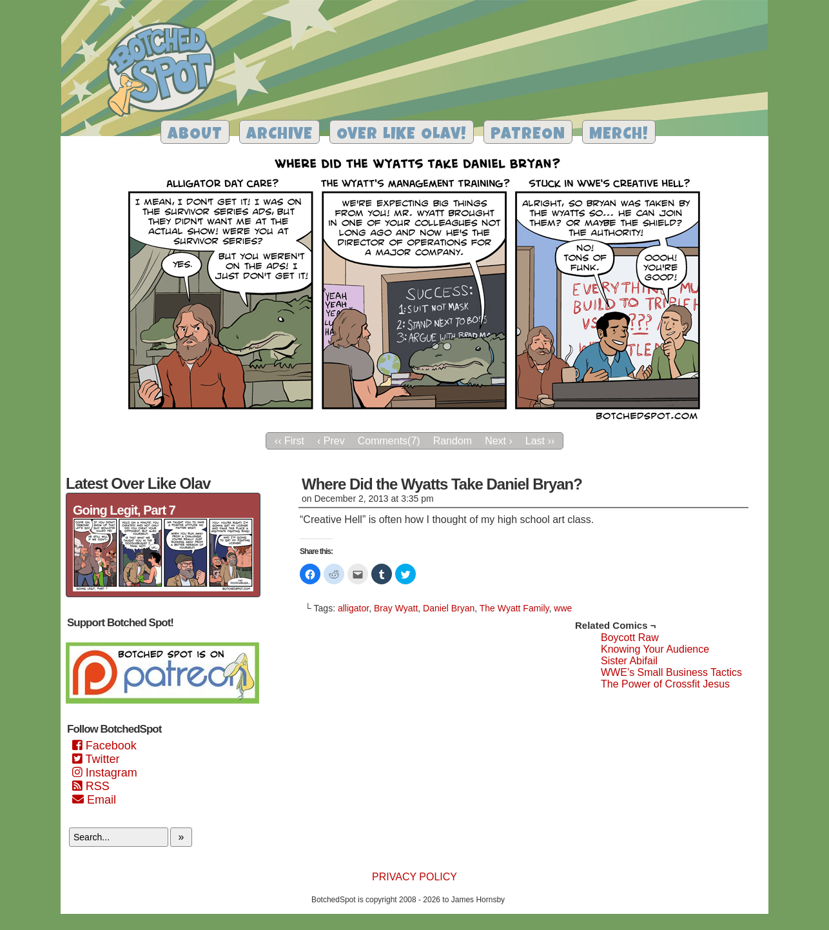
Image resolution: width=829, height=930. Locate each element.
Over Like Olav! (401, 135)
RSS (91, 786)
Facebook (104, 745)
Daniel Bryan (448, 608)
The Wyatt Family (514, 608)
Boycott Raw (630, 637)
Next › (498, 440)
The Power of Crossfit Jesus (665, 683)
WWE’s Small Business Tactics (671, 672)
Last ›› (539, 440)
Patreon (528, 135)
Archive (279, 135)
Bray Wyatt (396, 608)
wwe (563, 608)
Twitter (95, 759)
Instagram (104, 772)
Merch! (619, 135)
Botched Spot (166, 71)
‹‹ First (289, 440)
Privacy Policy (414, 876)
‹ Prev (331, 440)
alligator (353, 608)
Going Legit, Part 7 (124, 510)
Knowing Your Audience (655, 649)
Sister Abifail (629, 660)
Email (94, 799)
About (195, 135)
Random (452, 440)
